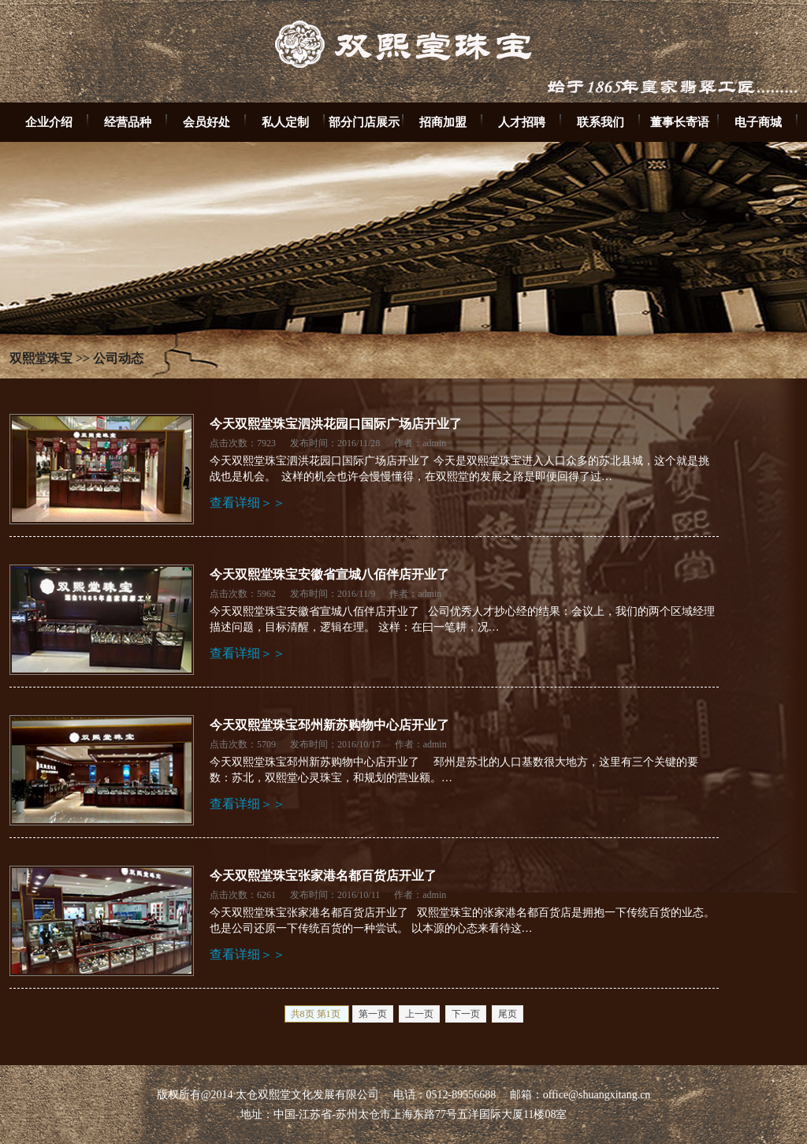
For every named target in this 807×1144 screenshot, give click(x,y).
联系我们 (600, 122)
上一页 (419, 1013)
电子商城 (758, 122)
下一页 (466, 1013)
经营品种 (127, 122)
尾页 (507, 1013)
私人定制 (285, 122)
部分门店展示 (364, 122)
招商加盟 (443, 122)
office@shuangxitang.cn (597, 1095)
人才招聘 (521, 122)
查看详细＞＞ (247, 502)
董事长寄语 (679, 122)
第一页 (373, 1013)
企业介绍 (49, 122)
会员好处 (206, 122)
